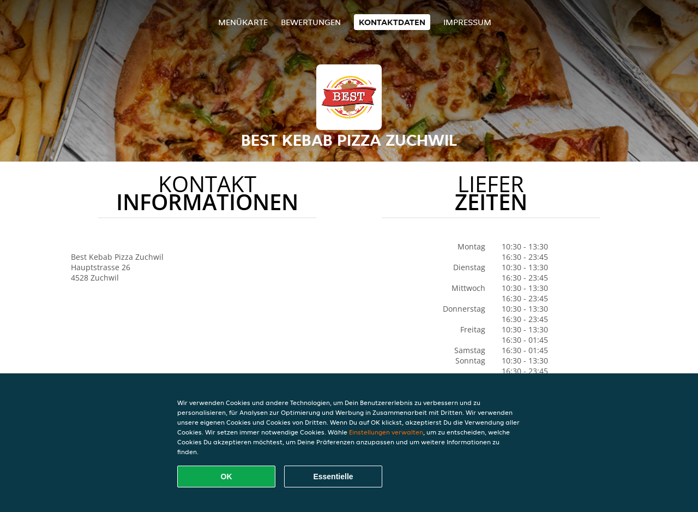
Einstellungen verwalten (386, 432)
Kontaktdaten (392, 22)
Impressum (467, 22)
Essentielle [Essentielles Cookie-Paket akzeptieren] (333, 476)
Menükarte (243, 22)
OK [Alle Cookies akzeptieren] (226, 476)
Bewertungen (311, 22)
